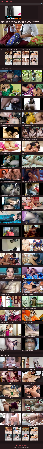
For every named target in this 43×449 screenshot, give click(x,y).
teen (2, 49)
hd (14, 49)
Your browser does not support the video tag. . (21, 36)
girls (29, 49)
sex (5, 49)
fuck (7, 49)
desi (27, 49)
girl (20, 49)
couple (11, 49)
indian (17, 49)
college (23, 49)
